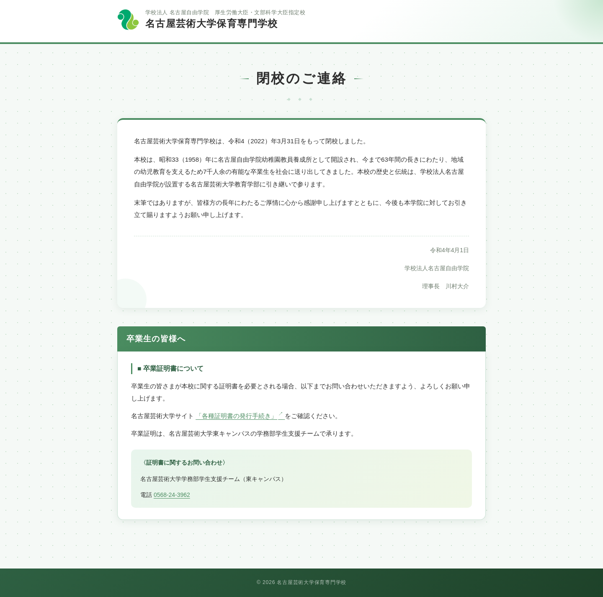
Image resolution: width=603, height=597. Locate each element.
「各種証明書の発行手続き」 (240, 415)
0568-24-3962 (172, 494)
